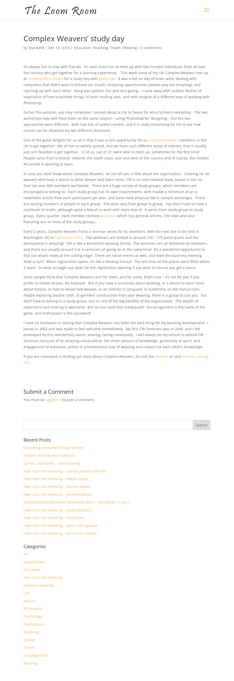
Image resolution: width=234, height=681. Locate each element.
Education (82, 47)
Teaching (100, 47)
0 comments (151, 47)
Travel (115, 47)
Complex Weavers (163, 140)
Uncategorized (36, 655)
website (161, 356)
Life (27, 593)
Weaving (130, 47)
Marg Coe (107, 78)
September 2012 (69, 237)
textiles (30, 639)
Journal (110, 215)
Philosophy (33, 608)
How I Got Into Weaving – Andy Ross (54, 517)
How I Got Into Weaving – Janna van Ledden (60, 533)
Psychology (33, 616)
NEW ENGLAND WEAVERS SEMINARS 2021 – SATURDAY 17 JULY (76, 502)
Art (26, 554)
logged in (53, 399)
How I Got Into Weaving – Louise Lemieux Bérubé (65, 471)
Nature (29, 601)
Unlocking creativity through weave (53, 447)
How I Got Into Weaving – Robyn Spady (56, 478)
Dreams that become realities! (49, 455)
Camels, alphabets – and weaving (52, 463)
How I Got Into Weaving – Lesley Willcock (57, 510)
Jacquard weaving (39, 585)
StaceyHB (36, 47)
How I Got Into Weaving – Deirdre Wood (57, 486)
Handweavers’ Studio (46, 78)
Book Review (34, 562)
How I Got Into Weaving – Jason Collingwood (60, 525)
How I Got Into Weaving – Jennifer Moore (58, 494)
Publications (34, 624)
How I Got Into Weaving (43, 577)
